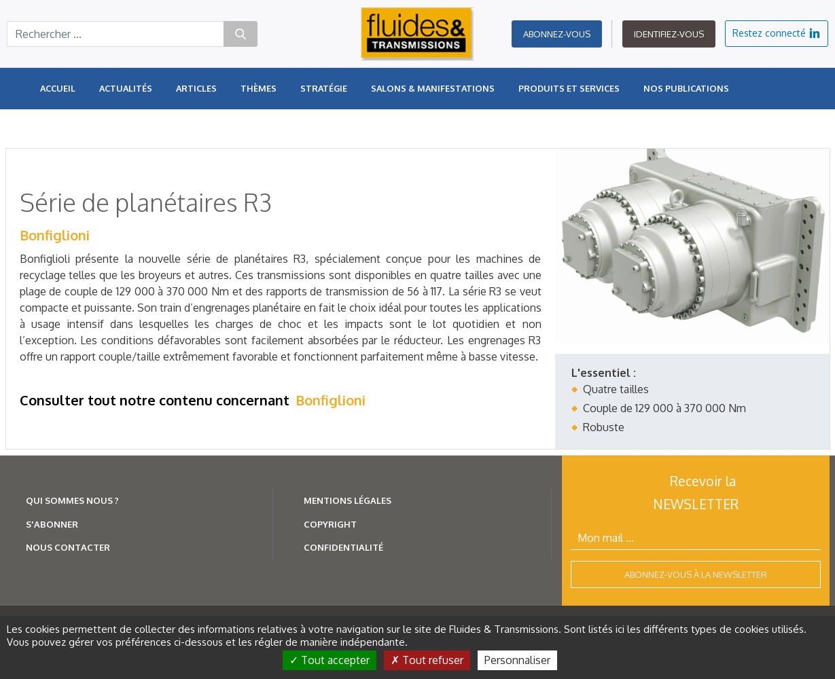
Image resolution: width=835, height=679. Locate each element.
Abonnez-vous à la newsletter (695, 574)
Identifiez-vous (669, 34)
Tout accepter (329, 660)
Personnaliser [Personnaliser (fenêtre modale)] (517, 660)
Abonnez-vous (556, 34)
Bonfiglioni (55, 235)
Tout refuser (427, 660)
